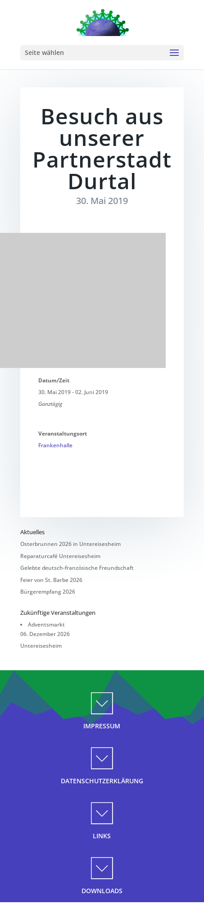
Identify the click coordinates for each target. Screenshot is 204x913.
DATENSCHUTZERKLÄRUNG (102, 781)
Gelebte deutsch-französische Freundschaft (77, 568)
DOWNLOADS (102, 890)
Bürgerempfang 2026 (47, 591)
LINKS (102, 835)
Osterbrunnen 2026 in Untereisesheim (70, 544)
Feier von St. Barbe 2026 (51, 580)
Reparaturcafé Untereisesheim (60, 556)
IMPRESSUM (101, 726)
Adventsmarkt (46, 624)
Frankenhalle (55, 445)
